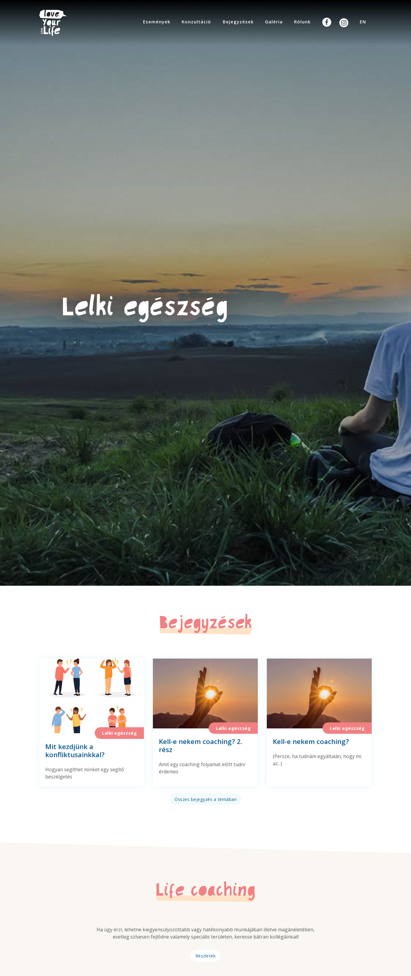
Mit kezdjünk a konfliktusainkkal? (75, 750)
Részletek (205, 956)
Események (156, 22)
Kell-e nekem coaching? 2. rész (200, 745)
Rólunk (302, 22)
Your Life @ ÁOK (58, 23)
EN (363, 22)
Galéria (274, 22)
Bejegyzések (238, 22)
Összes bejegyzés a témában (205, 799)
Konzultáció (196, 22)
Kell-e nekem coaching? (311, 741)
